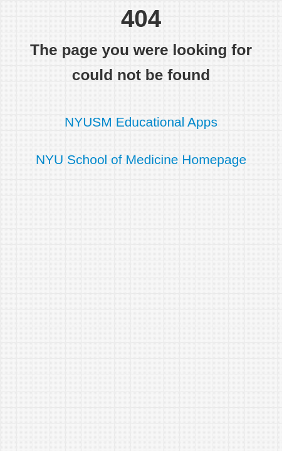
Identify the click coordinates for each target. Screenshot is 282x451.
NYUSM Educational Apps (141, 122)
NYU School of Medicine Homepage (141, 159)
